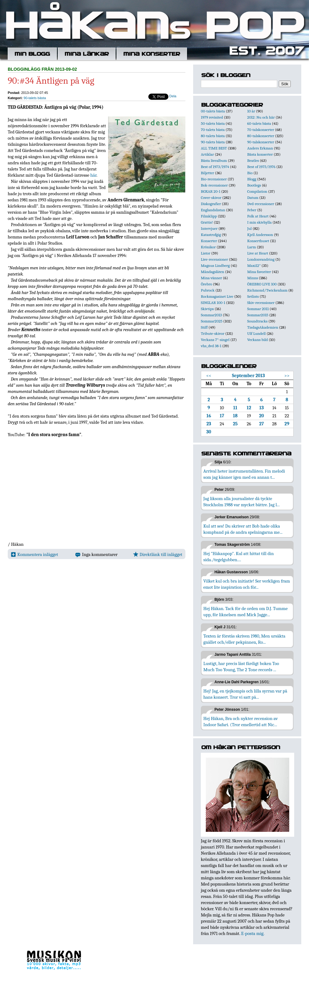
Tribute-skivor (212, 333)
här (93, 175)
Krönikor (208, 247)
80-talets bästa (213, 135)
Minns (252, 278)
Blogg (251, 179)
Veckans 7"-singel (215, 339)
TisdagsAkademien (262, 327)
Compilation (257, 191)
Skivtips (207, 308)
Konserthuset (258, 240)
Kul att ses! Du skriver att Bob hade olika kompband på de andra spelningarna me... (242, 529)
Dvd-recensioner (260, 203)
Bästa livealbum (214, 160)
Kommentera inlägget (34, 554)
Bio (249, 173)
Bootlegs (254, 185)
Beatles (253, 160)
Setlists (253, 296)
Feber (251, 210)
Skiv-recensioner (260, 302)
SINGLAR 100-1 (213, 302)
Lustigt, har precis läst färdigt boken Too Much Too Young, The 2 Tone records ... (241, 666)
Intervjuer (209, 228)
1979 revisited (212, 117)
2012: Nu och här (261, 117)
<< (208, 375)
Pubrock (207, 290)
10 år (251, 111)
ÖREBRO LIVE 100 (262, 284)
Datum (252, 197)
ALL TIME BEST (214, 148)
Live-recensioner (214, 259)
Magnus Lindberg (215, 265)
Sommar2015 (257, 315)
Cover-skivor (211, 197)
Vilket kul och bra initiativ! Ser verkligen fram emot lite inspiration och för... (246, 584)
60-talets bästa (259, 123)
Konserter (209, 240)
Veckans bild (257, 339)
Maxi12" (254, 265)
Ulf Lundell (256, 333)
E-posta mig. (252, 933)
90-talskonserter (260, 142)
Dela (172, 96)
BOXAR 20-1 (210, 191)
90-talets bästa (34, 98)
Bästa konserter (260, 154)
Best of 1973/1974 (215, 166)
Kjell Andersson (260, 234)
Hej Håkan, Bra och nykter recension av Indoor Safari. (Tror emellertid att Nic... (240, 721)
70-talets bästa (213, 129)
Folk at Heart (258, 216)
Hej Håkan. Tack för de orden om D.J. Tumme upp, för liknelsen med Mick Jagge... (245, 611)
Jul (249, 228)
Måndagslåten (212, 271)
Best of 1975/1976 (261, 166)
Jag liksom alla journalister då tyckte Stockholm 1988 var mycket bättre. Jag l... (241, 501)
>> (287, 375)
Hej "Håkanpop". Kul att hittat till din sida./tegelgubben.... (238, 556)
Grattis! (207, 222)
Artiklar (207, 154)
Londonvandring (260, 259)
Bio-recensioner (214, 179)
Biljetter (207, 173)
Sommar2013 (211, 315)
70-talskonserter (260, 129)
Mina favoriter (259, 271)
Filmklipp (209, 216)
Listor (205, 253)
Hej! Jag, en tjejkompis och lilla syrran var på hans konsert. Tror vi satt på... (245, 694)
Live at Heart (257, 253)
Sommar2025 (211, 321)
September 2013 (248, 375)
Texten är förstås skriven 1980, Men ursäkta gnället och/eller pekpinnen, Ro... (244, 639)
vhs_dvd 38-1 (211, 345)
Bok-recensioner (214, 185)
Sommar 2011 (258, 308)
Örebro (206, 284)
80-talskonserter (260, 135)
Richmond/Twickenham (267, 290)
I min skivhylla (259, 222)
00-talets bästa (213, 111)
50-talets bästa (213, 123)
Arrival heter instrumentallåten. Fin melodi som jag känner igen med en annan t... (244, 474)
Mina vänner (211, 278)
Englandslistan (213, 210)
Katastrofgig (211, 234)
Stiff (204, 327)
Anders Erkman (260, 148)
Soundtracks (257, 321)
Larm (251, 247)
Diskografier (211, 203)
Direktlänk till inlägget (157, 554)
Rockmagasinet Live (217, 296)
